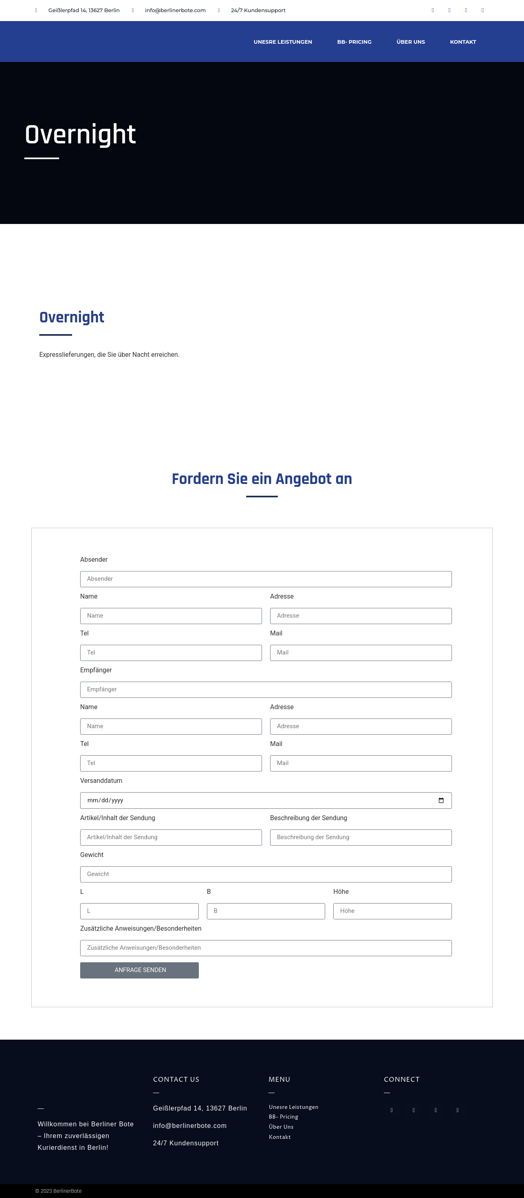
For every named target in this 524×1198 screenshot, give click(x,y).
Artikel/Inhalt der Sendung (117, 818)
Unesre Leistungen (283, 42)
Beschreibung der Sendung (308, 818)
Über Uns (411, 42)
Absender (94, 559)
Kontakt (463, 42)
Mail (276, 633)
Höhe (341, 892)
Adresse (282, 596)
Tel (84, 633)
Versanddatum (101, 781)
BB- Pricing (354, 42)
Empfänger (96, 670)
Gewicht (92, 855)
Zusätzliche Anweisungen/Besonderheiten (141, 928)
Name (89, 596)
